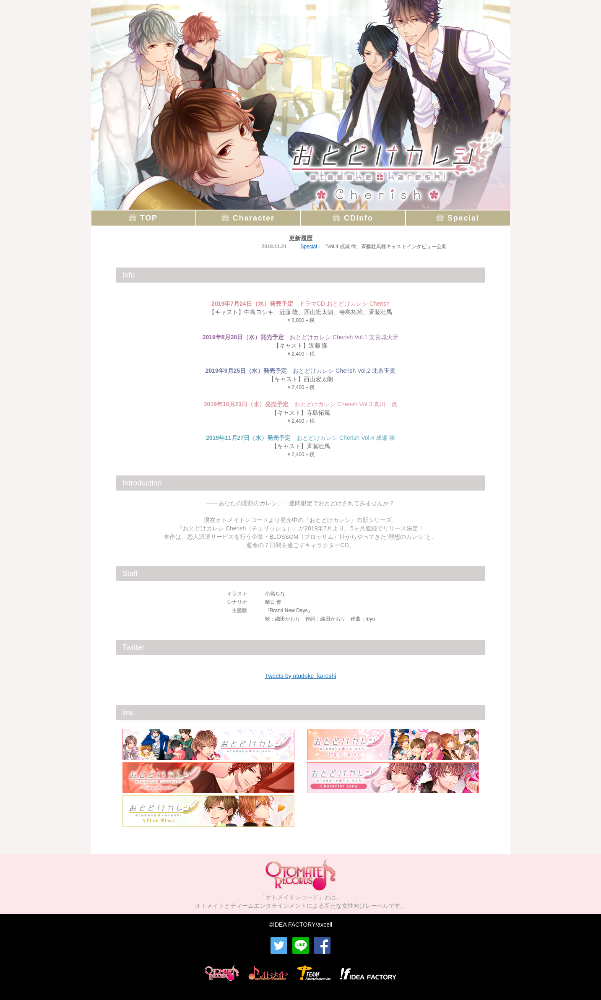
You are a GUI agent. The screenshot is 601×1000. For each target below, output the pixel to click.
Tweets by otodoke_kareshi (300, 676)
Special (463, 218)
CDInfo (358, 218)
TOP (149, 218)
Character (254, 218)
